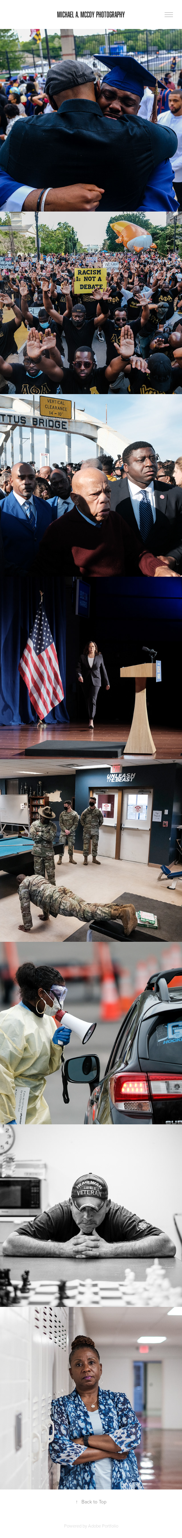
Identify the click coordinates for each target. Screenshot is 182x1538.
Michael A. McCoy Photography (91, 14)
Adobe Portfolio (103, 1526)
